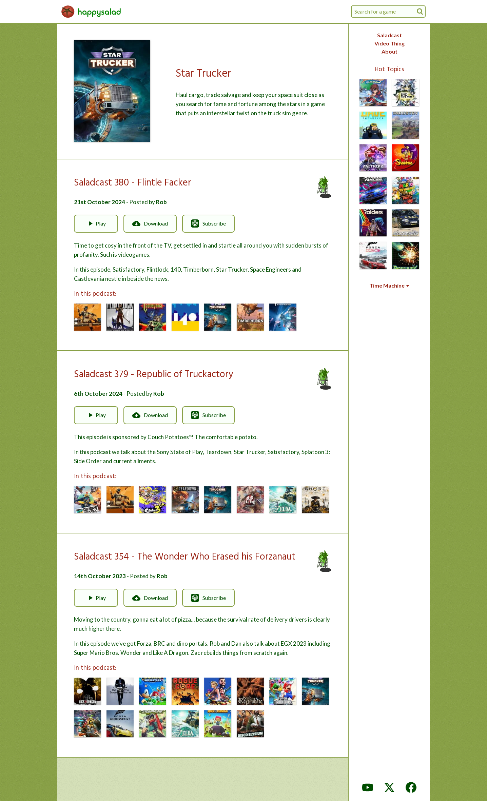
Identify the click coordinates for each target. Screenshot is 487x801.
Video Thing (389, 43)
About (389, 51)
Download (150, 223)
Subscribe (208, 223)
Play (96, 223)
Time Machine (389, 285)
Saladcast (389, 35)
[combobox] (388, 11)
